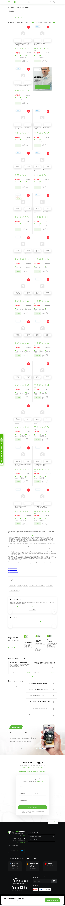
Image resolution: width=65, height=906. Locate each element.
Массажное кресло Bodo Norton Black (41, 423)
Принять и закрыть (52, 900)
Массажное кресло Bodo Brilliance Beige (42, 212)
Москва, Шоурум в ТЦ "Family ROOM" (32, 767)
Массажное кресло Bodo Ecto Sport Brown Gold (41, 381)
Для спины (49, 585)
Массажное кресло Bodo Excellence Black (20, 507)
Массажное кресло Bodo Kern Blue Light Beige (23, 465)
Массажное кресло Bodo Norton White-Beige (41, 254)
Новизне (32, 22)
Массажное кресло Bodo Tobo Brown (22, 170)
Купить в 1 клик (28, 40)
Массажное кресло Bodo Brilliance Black (22, 254)
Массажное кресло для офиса (37, 585)
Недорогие (12, 585)
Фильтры (18, 17)
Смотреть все (32, 609)
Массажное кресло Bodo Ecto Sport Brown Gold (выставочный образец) (22, 44)
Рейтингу (45, 22)
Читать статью (11, 647)
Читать (28, 672)
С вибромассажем (14, 590)
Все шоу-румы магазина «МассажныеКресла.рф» (32, 772)
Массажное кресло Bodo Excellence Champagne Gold (40, 507)
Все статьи (53, 658)
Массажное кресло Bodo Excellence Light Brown (40, 465)
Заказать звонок (21, 843)
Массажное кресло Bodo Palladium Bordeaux (40, 296)
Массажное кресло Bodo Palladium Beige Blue (42, 338)
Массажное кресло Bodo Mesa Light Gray (22, 128)
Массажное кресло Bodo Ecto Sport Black (22, 423)
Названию (26, 22)
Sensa (25, 585)
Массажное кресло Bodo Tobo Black (22, 86)
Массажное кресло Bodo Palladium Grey (23, 338)
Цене (50, 22)
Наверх (53, 822)
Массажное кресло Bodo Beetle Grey (22, 212)
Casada (19, 585)
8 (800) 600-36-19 (19, 839)
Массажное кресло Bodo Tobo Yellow (41, 44)
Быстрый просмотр (18, 40)
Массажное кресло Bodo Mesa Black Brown (41, 170)
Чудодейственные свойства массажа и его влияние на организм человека (44, 663)
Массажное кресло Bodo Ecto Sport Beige (22, 381)
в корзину (18, 229)
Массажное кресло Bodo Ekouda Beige (41, 128)
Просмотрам (39, 22)
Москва (23, 836)
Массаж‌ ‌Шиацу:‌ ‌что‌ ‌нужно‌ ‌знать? (19, 662)
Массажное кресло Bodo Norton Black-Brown (22, 296)
